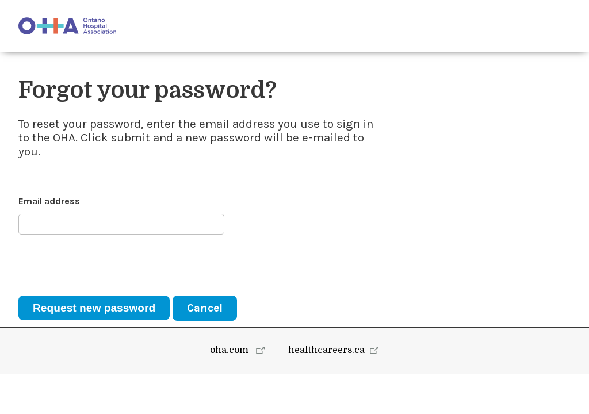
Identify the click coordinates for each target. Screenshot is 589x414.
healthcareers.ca (326, 390)
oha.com (230, 390)
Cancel (205, 308)
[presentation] (105, 265)
